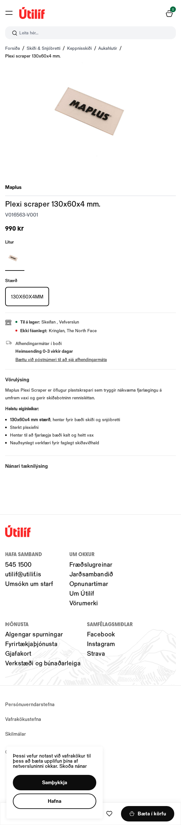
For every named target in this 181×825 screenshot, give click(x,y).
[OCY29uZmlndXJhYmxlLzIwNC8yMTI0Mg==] (14, 258)
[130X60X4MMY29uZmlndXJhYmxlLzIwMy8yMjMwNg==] (27, 296)
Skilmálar (15, 734)
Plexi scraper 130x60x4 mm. (33, 55)
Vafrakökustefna (23, 719)
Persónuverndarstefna (30, 704)
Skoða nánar (74, 765)
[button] (55, 782)
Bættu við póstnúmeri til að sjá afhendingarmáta (61, 359)
